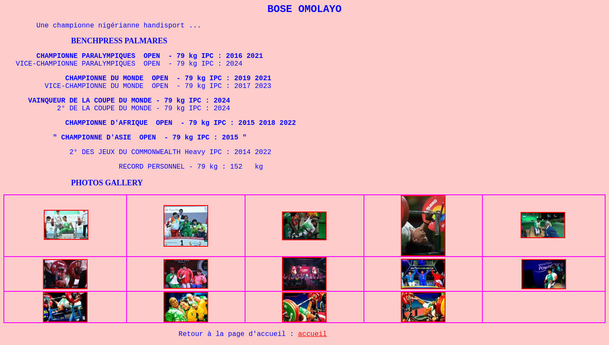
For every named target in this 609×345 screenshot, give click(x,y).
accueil (312, 334)
